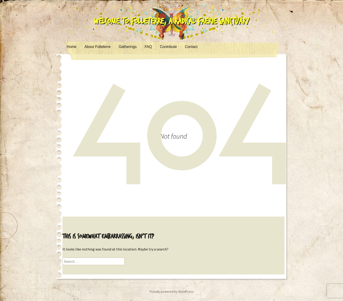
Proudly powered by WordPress (172, 291)
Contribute (168, 47)
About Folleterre (98, 47)
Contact (191, 47)
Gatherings (128, 47)
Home (72, 47)
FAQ (148, 47)
